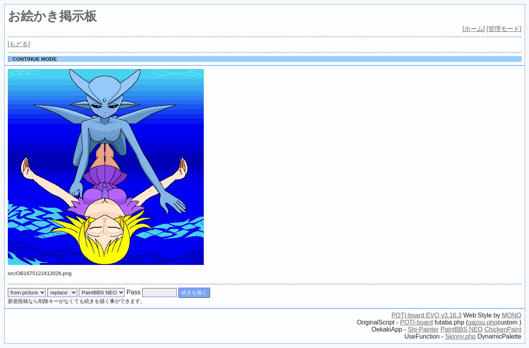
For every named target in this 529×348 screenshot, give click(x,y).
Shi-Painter (423, 329)
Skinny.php (460, 336)
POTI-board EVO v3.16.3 (426, 315)
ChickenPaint (502, 329)
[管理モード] (504, 28)
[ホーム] (473, 28)
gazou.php (482, 322)
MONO (512, 315)
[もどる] (19, 44)
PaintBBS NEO (461, 329)
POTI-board (416, 322)
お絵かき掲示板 (52, 16)
